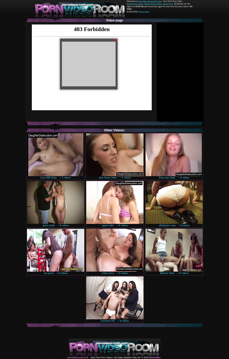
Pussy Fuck (144, 12)
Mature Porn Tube (135, 4)
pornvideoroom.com (77, 357)
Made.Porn (168, 4)
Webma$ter (154, 357)
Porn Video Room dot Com (149, 1)
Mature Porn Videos (153, 4)
